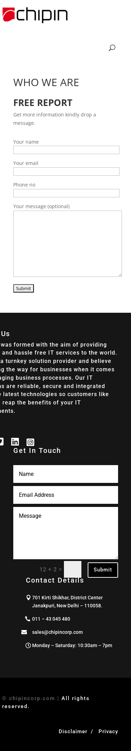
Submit (103, 570)
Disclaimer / (78, 731)
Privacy (108, 731)
